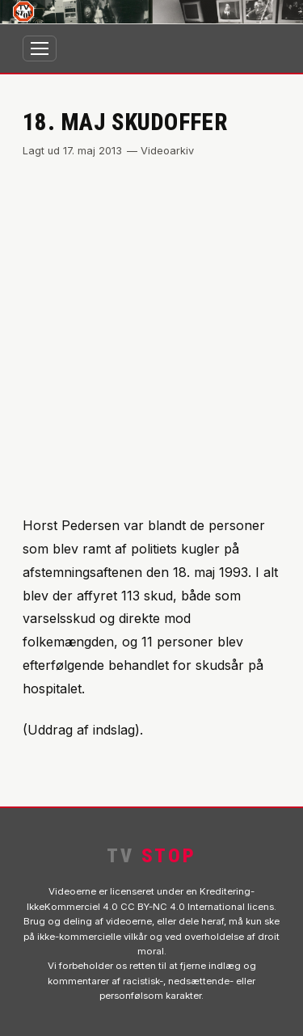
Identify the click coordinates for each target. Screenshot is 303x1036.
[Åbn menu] (40, 48)
